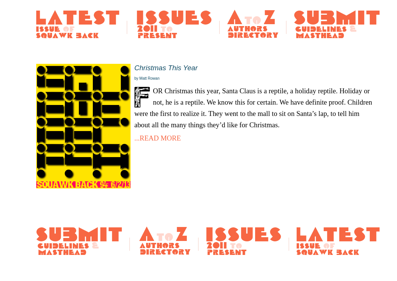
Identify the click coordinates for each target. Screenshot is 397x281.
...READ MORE (157, 138)
